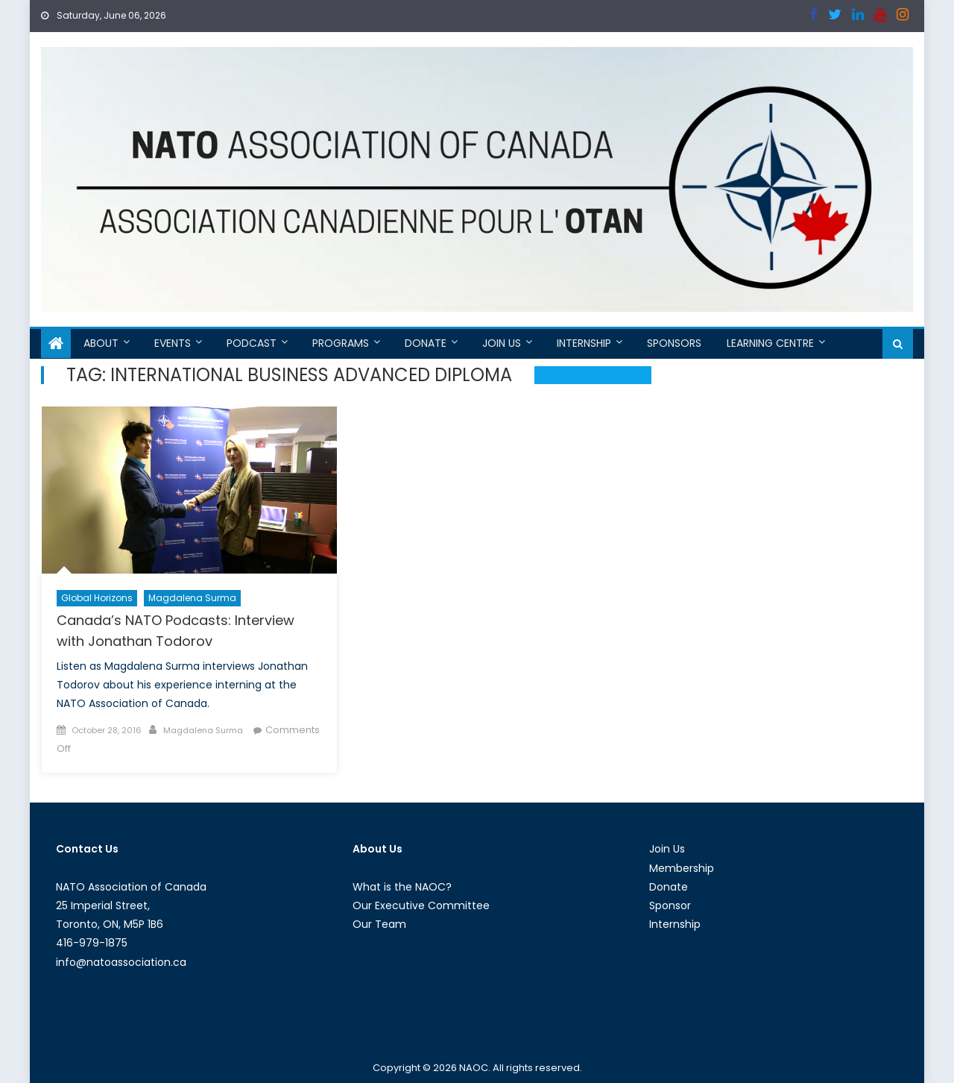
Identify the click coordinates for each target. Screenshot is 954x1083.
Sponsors (674, 343)
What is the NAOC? (402, 886)
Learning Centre (770, 343)
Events (172, 343)
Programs (340, 343)
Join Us (501, 343)
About (101, 343)
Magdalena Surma (192, 597)
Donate (425, 343)
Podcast (252, 343)
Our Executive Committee (421, 905)
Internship (584, 343)
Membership (681, 868)
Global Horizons (97, 597)
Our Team (379, 924)
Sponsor (670, 905)
